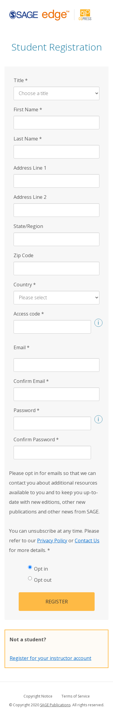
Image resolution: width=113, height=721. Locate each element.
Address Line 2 (30, 197)
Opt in (38, 568)
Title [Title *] (21, 80)
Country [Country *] (25, 284)
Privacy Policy (52, 540)
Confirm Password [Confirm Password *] (36, 439)
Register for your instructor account (50, 658)
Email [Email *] (22, 347)
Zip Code (23, 255)
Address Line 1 (30, 168)
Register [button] (57, 601)
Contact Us (87, 540)
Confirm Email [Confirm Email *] (31, 381)
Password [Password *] (26, 410)
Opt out (40, 579)
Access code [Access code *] (29, 313)
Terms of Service (75, 696)
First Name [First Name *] (28, 109)
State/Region (28, 226)
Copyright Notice (38, 696)
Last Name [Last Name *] (28, 138)
